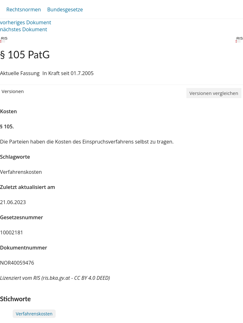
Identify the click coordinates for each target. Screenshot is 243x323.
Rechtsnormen (23, 9)
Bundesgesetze (65, 9)
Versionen (13, 91)
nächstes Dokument (23, 29)
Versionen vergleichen (214, 93)
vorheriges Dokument (25, 22)
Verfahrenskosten (34, 314)
